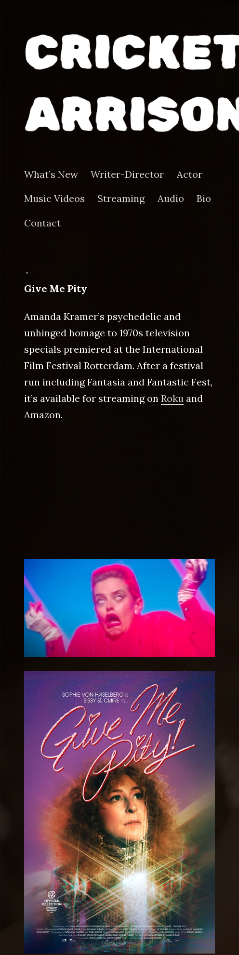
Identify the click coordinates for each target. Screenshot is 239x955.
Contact (42, 223)
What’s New (51, 174)
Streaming (121, 198)
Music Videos (54, 198)
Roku (172, 398)
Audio (171, 198)
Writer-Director (127, 174)
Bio (204, 198)
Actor (189, 174)
